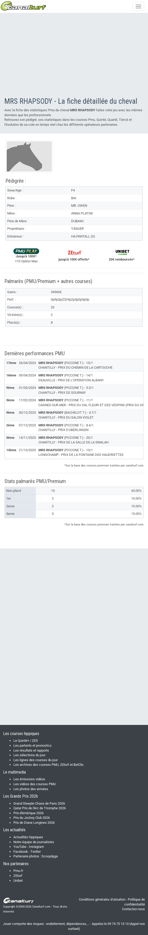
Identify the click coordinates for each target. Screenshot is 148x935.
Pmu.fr (18, 871)
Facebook (20, 852)
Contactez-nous (133, 909)
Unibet (18, 880)
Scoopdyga (50, 856)
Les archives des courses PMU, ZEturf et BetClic (48, 765)
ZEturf (17, 876)
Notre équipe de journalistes (33, 842)
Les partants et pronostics (32, 745)
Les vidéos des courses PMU (34, 784)
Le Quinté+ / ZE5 (25, 741)
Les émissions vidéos (29, 779)
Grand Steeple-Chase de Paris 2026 (39, 803)
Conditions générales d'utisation (102, 899)
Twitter (35, 852)
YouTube (19, 847)
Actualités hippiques (28, 837)
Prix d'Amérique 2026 (28, 813)
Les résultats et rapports (31, 750)
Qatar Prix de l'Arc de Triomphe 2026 (39, 808)
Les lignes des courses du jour (35, 760)
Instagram (36, 847)
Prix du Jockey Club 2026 (31, 818)
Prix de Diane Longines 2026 (34, 823)
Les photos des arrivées (30, 789)
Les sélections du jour (29, 755)
